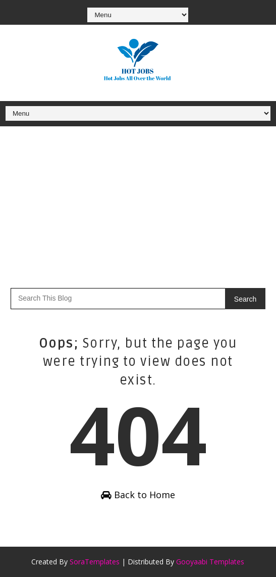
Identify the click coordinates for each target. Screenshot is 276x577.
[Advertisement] (138, 202)
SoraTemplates (95, 561)
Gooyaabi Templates (210, 561)
